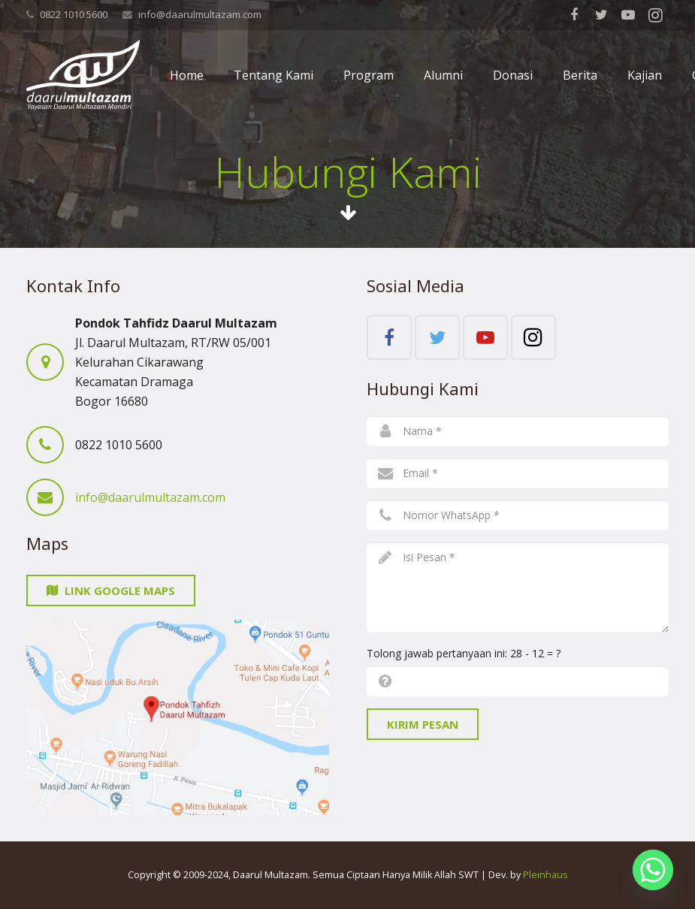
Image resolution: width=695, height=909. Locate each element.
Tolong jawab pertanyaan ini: (464, 653)
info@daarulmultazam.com (199, 14)
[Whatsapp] (653, 870)
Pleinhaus (545, 874)
